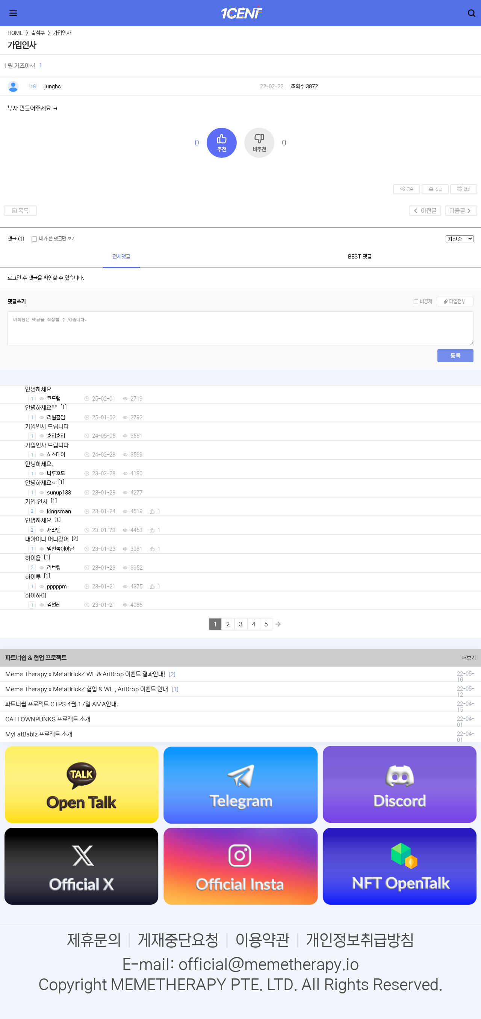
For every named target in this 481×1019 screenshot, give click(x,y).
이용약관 (262, 940)
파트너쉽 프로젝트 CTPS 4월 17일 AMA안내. (61, 704)
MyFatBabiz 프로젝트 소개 (38, 734)
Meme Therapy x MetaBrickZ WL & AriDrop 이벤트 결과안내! (85, 674)
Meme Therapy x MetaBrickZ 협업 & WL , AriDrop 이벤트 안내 (86, 689)
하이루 (33, 576)
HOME (15, 33)
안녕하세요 (38, 389)
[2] (172, 674)
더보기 (469, 658)
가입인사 (62, 33)
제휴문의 (94, 940)
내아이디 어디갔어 (47, 539)
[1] (175, 689)
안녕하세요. (39, 464)
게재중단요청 (178, 940)
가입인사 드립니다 (47, 426)
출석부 (38, 33)
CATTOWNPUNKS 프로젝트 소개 (47, 719)
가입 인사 (36, 501)
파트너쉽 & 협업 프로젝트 (36, 658)
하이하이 (35, 595)
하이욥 (33, 558)
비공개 (426, 301)
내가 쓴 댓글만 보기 (57, 239)
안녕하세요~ (40, 482)
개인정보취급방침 (360, 940)
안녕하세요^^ (41, 407)
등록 (455, 355)
